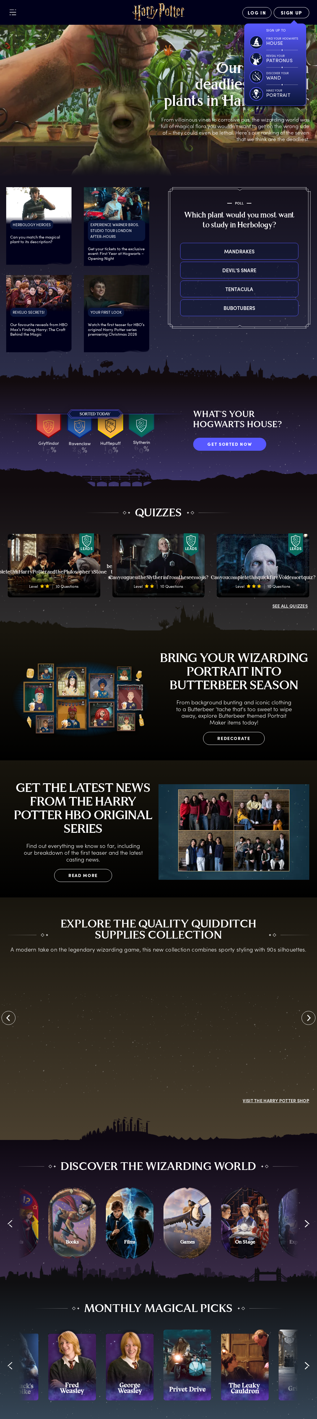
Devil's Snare (239, 270)
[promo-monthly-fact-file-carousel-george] (130, 1365)
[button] (10, 1224)
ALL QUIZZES (290, 606)
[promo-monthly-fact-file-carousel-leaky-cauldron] (245, 1365)
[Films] (130, 1223)
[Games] (187, 1223)
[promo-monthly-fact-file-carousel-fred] (72, 1365)
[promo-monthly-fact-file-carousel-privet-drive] (187, 1365)
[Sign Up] (291, 12)
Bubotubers (239, 307)
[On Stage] (245, 1223)
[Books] (72, 1223)
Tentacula (239, 289)
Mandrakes (239, 251)
